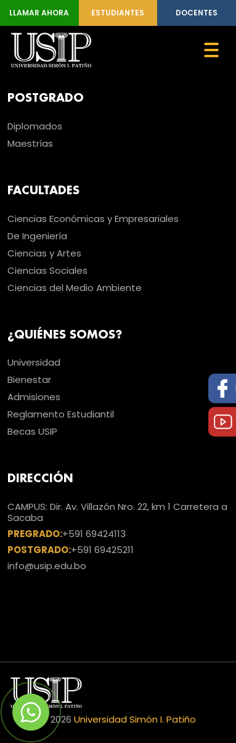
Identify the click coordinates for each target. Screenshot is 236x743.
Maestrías (30, 143)
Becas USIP (32, 431)
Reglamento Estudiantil (60, 414)
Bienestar (29, 379)
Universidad (33, 362)
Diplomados (34, 126)
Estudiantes (117, 12)
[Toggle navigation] (211, 50)
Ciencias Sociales (47, 270)
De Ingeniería (37, 235)
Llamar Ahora (39, 12)
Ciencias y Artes (44, 253)
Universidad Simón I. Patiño (135, 719)
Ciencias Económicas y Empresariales (93, 218)
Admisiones (33, 396)
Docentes (197, 12)
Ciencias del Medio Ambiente (74, 287)
